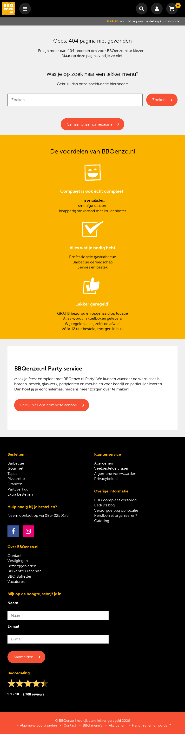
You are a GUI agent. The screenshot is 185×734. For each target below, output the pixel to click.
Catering (101, 520)
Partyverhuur (18, 489)
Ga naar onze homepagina (89, 124)
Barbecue (15, 463)
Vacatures (16, 581)
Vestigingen (17, 560)
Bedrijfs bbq (104, 505)
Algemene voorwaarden (115, 473)
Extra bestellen (20, 494)
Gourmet (15, 468)
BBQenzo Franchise (24, 571)
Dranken (14, 484)
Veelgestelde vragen (111, 468)
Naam (12, 602)
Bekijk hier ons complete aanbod (48, 405)
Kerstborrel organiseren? (115, 515)
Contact (14, 555)
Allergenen (103, 463)
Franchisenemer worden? (151, 725)
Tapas (12, 473)
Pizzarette (16, 478)
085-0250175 (57, 515)
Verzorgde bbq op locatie (116, 510)
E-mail (13, 626)
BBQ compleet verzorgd (115, 500)
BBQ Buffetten (19, 576)
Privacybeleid (106, 478)
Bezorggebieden (21, 566)
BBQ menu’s (92, 725)
